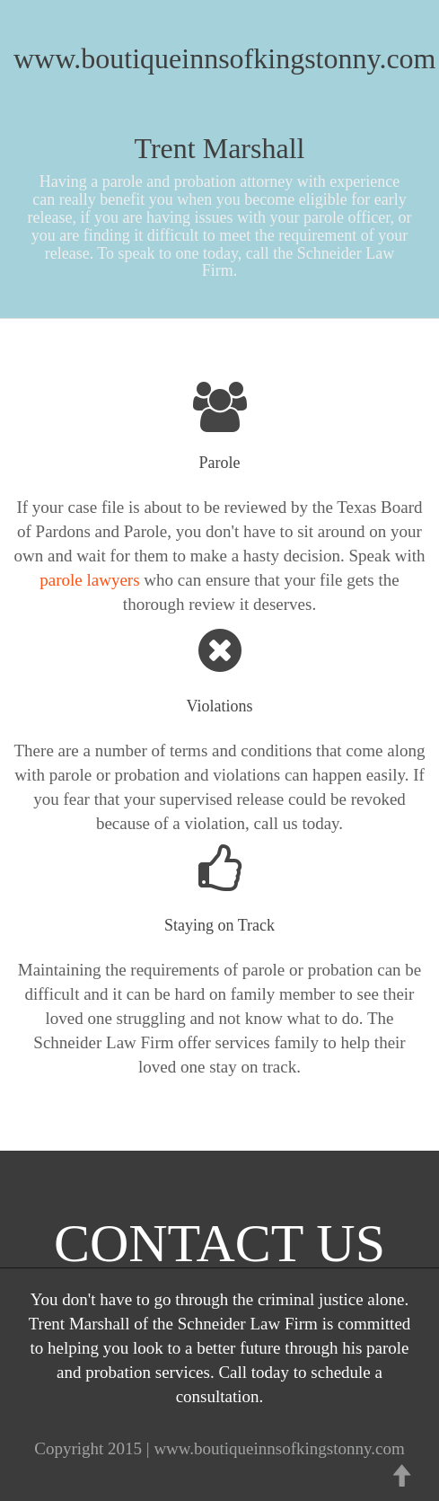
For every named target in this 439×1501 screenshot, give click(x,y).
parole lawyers (89, 579)
